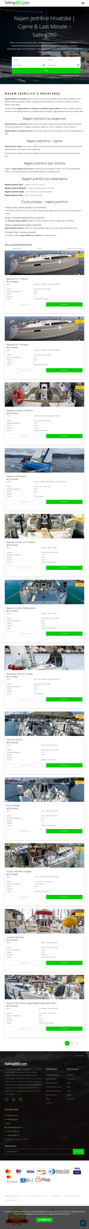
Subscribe (78, 1152)
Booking (64, 304)
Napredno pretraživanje (70, 75)
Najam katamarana (53, 1075)
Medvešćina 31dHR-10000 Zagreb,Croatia (11, 1119)
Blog (47, 1099)
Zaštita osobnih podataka (70, 1196)
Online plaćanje (55, 1196)
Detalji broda (24, 304)
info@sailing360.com (14, 1127)
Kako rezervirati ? (36, 1196)
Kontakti (49, 1103)
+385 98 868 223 (13, 1135)
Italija (68, 1095)
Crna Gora (70, 1079)
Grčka (69, 1083)
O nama (25, 1196)
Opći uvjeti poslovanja (11, 1200)
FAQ (46, 1196)
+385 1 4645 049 (13, 1131)
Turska (69, 1091)
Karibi (69, 1087)
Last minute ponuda (53, 1091)
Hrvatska (70, 1075)
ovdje (72, 1214)
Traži (46, 71)
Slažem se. (44, 1219)
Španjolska (71, 1099)
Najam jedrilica (51, 1079)
